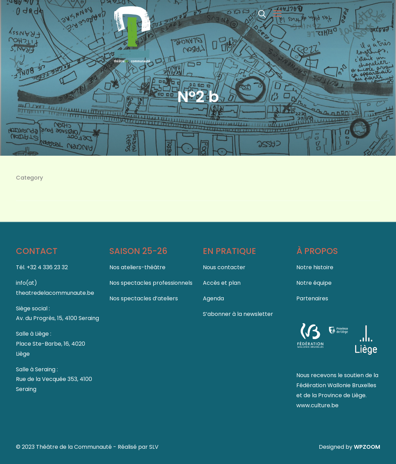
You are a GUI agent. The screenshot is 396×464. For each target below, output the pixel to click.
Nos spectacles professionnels (150, 283)
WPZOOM (367, 447)
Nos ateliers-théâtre (137, 267)
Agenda (213, 298)
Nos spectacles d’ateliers (143, 298)
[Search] (262, 13)
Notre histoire (314, 267)
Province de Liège (342, 395)
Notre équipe (314, 283)
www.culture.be (317, 405)
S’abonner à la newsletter (238, 314)
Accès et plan (222, 283)
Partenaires (312, 298)
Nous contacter (224, 267)
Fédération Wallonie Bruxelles (336, 385)
